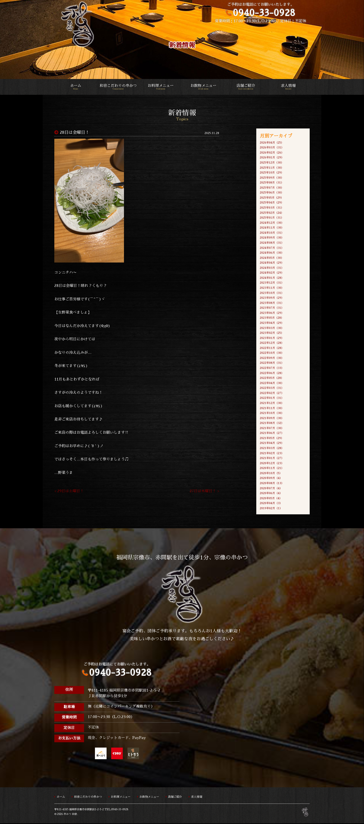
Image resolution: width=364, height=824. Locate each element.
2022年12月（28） (272, 343)
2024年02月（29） (272, 273)
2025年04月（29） (272, 202)
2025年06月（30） (272, 192)
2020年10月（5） (271, 473)
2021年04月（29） (272, 443)
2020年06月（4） (271, 493)
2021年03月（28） (272, 448)
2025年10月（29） (272, 172)
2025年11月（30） (272, 167)
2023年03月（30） (272, 328)
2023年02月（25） (272, 333)
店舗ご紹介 (245, 87)
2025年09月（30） (272, 177)
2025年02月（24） (272, 212)
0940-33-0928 (264, 12)
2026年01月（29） (272, 157)
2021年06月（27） (272, 433)
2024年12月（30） (272, 222)
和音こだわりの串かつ (118, 87)
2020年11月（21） (272, 468)
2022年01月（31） (272, 398)
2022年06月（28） (272, 373)
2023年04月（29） (272, 323)
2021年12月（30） (272, 403)
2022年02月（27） (272, 393)
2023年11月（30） (272, 288)
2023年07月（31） (272, 308)
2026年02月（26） (272, 152)
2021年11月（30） (272, 408)
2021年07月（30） (272, 428)
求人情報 (288, 87)
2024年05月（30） (272, 257)
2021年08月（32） (272, 423)
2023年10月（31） (272, 293)
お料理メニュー (161, 87)
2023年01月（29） (272, 338)
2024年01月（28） (272, 278)
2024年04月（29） (272, 263)
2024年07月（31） (272, 247)
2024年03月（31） (272, 268)
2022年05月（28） (272, 378)
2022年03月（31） (272, 388)
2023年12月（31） (272, 283)
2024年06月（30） (272, 253)
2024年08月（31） (272, 243)
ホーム (75, 87)
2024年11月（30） (272, 228)
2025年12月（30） (272, 162)
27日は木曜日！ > (204, 491)
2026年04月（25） (272, 142)
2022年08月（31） (272, 363)
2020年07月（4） (271, 488)
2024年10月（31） (272, 232)
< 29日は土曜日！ (69, 491)
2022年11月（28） (272, 348)
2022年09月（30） (272, 358)
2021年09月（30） (272, 418)
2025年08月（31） (272, 182)
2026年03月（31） (272, 147)
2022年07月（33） (272, 368)
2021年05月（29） (272, 438)
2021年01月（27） (272, 458)
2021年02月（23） (272, 453)
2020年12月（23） (272, 463)
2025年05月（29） (271, 197)
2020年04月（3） (271, 503)
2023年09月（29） (272, 298)
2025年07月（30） (272, 187)
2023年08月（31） (272, 303)
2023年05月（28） (272, 318)
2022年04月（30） (272, 383)
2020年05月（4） (271, 498)
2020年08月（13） (272, 483)
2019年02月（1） (271, 508)
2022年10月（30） (272, 353)
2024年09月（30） (272, 237)
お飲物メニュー (203, 87)
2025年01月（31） (272, 218)
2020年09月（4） (271, 478)
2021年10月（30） (272, 413)
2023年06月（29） (272, 313)
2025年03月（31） (272, 207)
